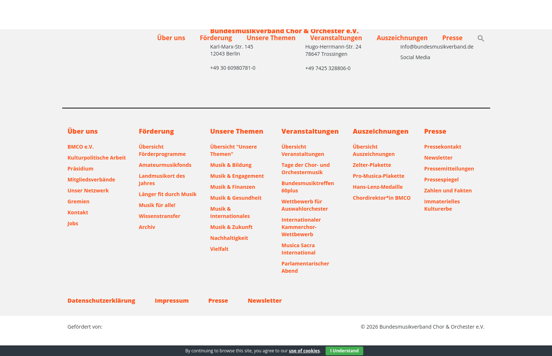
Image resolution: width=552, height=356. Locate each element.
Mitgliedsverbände (91, 179)
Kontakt (78, 212)
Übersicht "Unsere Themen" (233, 150)
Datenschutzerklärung (101, 300)
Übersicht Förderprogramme (162, 150)
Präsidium (81, 168)
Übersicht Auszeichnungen (374, 150)
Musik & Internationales (230, 212)
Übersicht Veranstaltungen (303, 150)
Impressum (172, 300)
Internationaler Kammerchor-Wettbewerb (301, 227)
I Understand (344, 351)
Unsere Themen (271, 38)
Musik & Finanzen (232, 186)
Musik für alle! (157, 205)
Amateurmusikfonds (165, 164)
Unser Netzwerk (88, 190)
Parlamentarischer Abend (306, 267)
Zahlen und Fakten (448, 190)
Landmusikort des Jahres (162, 179)
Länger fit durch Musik (168, 194)
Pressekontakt (442, 146)
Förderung (216, 38)
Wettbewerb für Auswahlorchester (305, 205)
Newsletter (438, 157)
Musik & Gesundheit (236, 197)
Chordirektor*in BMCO (382, 197)
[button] (481, 39)
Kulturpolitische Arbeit (97, 157)
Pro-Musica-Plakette (379, 175)
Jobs (73, 223)
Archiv (147, 226)
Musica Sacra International (299, 249)
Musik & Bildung (231, 164)
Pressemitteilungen (449, 168)
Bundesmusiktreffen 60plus (308, 187)
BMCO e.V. (81, 146)
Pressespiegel (441, 179)
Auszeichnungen (402, 38)
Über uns (171, 38)
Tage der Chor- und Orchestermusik (306, 168)
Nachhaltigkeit (229, 237)
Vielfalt (219, 248)
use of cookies (304, 351)
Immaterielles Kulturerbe (442, 205)
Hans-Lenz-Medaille (378, 186)
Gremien (79, 201)
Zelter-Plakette (372, 164)
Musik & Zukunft (231, 226)
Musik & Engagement (237, 175)
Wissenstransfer (159, 216)
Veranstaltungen (336, 38)
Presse (452, 38)
